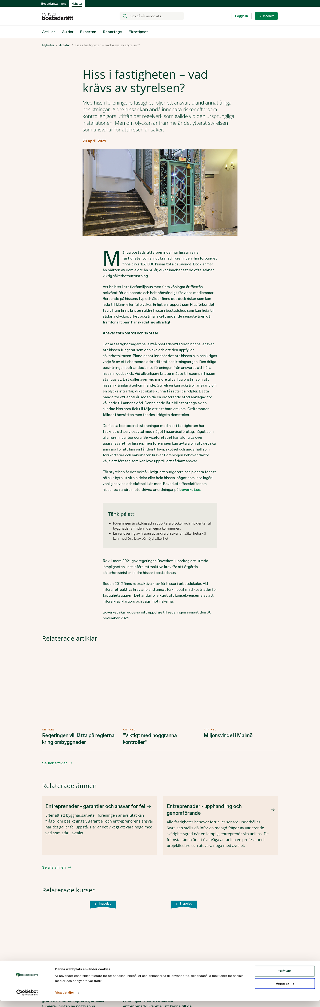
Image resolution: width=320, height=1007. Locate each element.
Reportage (112, 31)
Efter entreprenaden (147, 839)
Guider (67, 31)
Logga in (241, 16)
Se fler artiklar (54, 689)
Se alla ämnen (54, 793)
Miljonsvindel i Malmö (228, 661)
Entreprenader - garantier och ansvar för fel (95, 732)
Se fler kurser (54, 908)
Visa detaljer (64, 998)
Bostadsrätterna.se (54, 3)
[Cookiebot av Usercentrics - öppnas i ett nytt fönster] (27, 999)
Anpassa (285, 989)
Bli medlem (266, 16)
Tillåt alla (285, 977)
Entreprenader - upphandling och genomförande (204, 735)
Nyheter (48, 45)
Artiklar (48, 31)
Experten (88, 31)
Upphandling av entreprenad (74, 839)
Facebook (239, 961)
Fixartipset (138, 31)
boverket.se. (190, 489)
